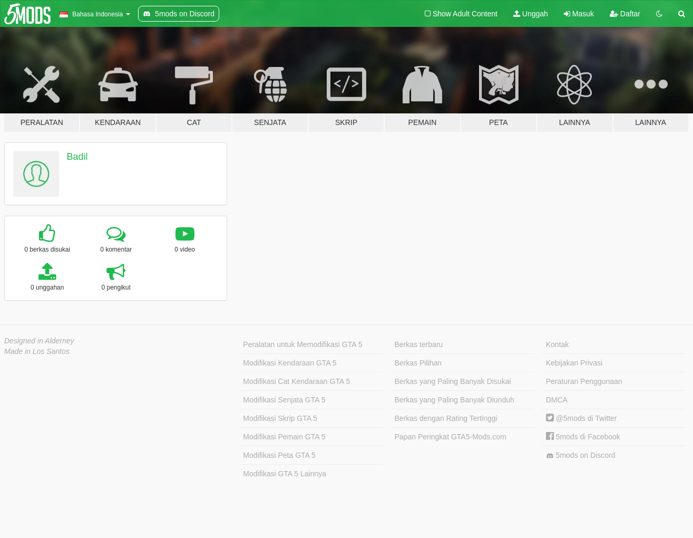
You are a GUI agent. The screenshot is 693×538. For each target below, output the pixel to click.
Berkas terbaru (419, 344)
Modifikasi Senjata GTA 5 (284, 400)
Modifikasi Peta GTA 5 (279, 455)
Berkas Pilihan (418, 363)
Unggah (530, 13)
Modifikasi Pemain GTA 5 (284, 437)
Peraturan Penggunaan (584, 381)
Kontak (557, 344)
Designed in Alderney (39, 341)
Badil (77, 156)
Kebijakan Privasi (574, 363)
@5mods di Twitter (581, 418)
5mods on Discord (581, 455)
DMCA (557, 400)
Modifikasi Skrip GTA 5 (280, 418)
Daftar (625, 13)
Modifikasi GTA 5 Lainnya (284, 473)
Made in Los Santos (37, 351)
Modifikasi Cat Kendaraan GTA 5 (296, 381)
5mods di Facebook (583, 436)
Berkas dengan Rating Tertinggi (446, 418)
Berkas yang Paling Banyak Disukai (453, 381)
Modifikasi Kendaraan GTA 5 (289, 363)
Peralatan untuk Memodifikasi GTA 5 (302, 344)
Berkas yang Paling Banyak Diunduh (454, 400)
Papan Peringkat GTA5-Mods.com (450, 437)
